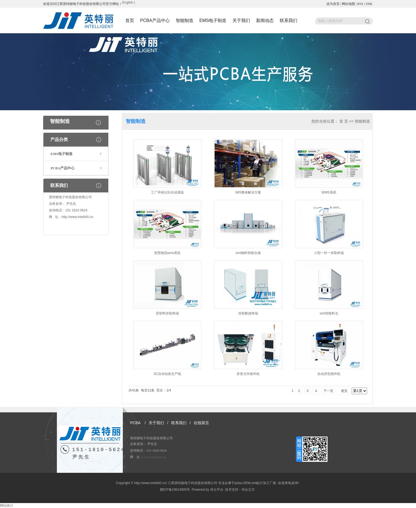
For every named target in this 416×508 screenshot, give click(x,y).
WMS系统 (328, 192)
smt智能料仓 (329, 313)
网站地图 (348, 4)
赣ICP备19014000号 (175, 490)
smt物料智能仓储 (247, 253)
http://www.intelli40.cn (77, 217)
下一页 (328, 391)
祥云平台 (216, 490)
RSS (360, 4)
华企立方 (248, 490)
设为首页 (333, 4)
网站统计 (6, 505)
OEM (246, 483)
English (127, 2)
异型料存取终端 (167, 313)
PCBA (135, 423)
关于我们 (241, 20)
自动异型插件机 (328, 374)
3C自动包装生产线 (167, 374)
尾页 (344, 391)
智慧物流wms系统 (167, 253)
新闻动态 (265, 20)
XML (369, 4)
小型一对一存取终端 (329, 253)
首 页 (343, 121)
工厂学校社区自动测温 (167, 192)
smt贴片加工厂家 (263, 483)
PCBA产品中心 (155, 20)
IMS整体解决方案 (248, 192)
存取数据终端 (248, 313)
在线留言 (201, 423)
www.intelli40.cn (154, 457)
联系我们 (288, 20)
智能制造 (184, 20)
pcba (238, 483)
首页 (129, 20)
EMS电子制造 (213, 20)
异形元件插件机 (248, 374)
